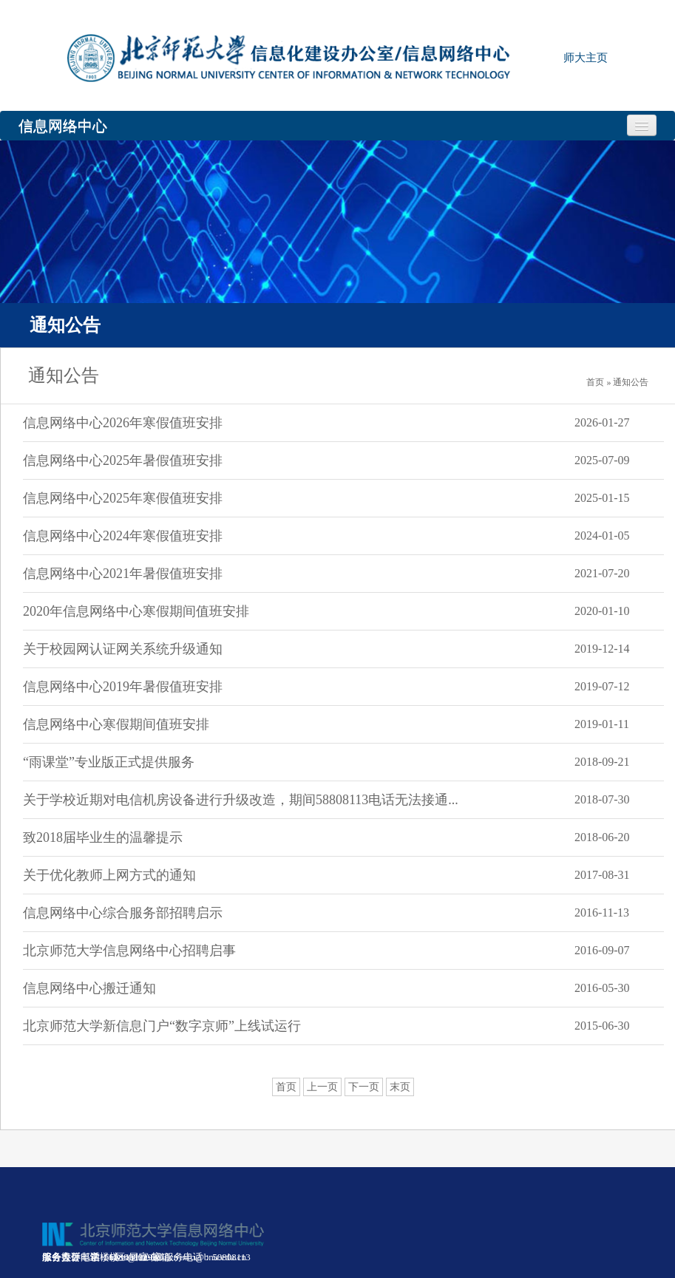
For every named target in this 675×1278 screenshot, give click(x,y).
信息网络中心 (62, 126)
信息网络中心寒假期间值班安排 (116, 724)
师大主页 (585, 58)
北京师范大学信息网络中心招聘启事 (129, 950)
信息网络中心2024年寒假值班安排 (123, 535)
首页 (286, 1086)
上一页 (322, 1086)
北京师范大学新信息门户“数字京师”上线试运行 (162, 1026)
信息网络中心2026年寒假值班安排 (123, 422)
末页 (400, 1086)
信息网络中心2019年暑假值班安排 (123, 686)
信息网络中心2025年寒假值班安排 (123, 498)
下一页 (363, 1086)
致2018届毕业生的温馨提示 (103, 837)
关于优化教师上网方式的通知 (109, 875)
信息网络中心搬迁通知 (89, 988)
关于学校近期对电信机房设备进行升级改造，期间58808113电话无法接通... (240, 799)
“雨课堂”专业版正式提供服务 (108, 762)
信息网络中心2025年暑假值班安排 (123, 460)
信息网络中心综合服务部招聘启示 (123, 912)
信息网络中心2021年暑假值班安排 (123, 573)
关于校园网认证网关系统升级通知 (123, 649)
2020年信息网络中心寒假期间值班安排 (136, 611)
